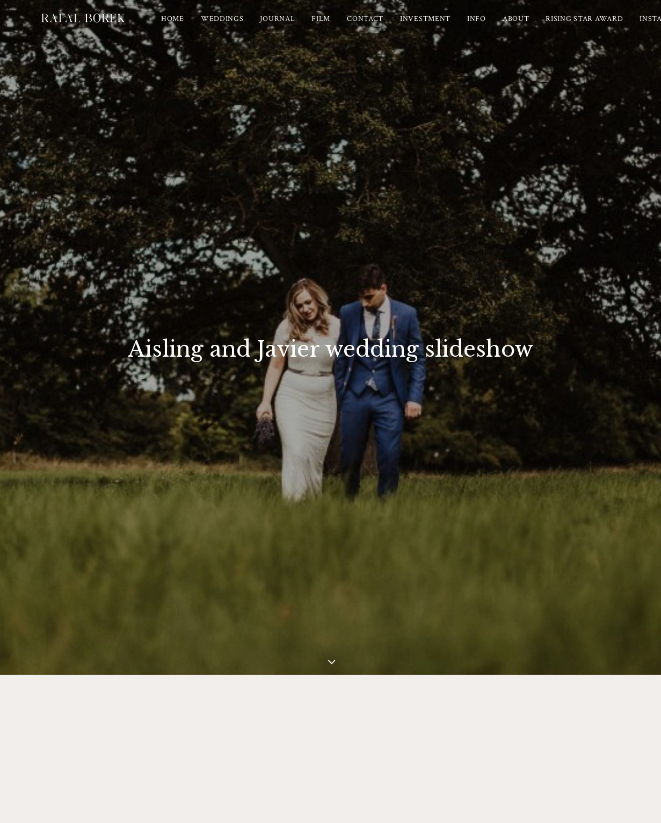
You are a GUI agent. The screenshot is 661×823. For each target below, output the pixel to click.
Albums (354, 717)
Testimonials (403, 717)
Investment (454, 26)
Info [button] (505, 26)
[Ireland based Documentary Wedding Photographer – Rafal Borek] (97, 26)
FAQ (447, 717)
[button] (322, 799)
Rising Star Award (613, 26)
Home (201, 26)
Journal (306, 26)
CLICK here (355, 478)
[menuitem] (202, 26)
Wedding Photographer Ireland (419, 778)
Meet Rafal (308, 717)
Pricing (263, 717)
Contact (394, 26)
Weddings (251, 26)
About (545, 26)
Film (349, 26)
